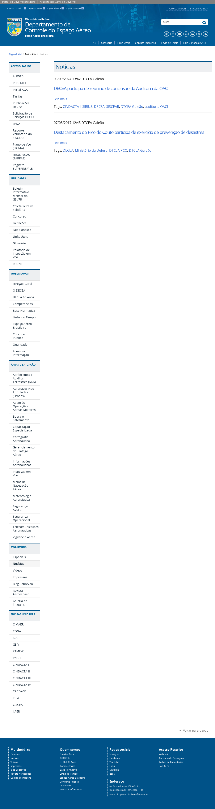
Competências (67, 766)
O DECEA (64, 758)
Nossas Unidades (23, 614)
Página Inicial (15, 54)
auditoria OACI (156, 106)
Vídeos (14, 762)
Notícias (14, 758)
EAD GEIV (164, 766)
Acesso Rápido (21, 66)
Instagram (114, 754)
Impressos (15, 766)
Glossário (106, 42)
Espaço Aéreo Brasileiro (72, 777)
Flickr (112, 766)
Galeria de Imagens (20, 777)
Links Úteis (123, 42)
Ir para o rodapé (75, 8)
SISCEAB (112, 106)
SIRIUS (87, 106)
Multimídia (18, 547)
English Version (199, 8)
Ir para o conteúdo (17, 8)
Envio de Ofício (169, 42)
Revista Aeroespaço (20, 773)
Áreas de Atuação (23, 364)
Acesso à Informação (71, 789)
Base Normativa (68, 769)
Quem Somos (20, 273)
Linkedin (114, 769)
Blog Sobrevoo (18, 769)
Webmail (163, 754)
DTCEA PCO (118, 150)
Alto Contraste (178, 8)
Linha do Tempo (69, 773)
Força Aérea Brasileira (39, 36)
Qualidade (65, 785)
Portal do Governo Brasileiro (18, 2)
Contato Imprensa (145, 42)
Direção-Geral (67, 754)
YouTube (114, 762)
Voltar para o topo (195, 730)
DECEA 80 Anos (68, 762)
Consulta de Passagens (171, 758)
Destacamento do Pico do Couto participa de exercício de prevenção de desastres (129, 132)
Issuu (112, 773)
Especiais (15, 754)
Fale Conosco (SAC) (194, 42)
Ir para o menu (37, 8)
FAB (94, 42)
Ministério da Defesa (91, 150)
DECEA (99, 106)
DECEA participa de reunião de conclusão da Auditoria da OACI (111, 88)
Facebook (114, 758)
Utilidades (18, 178)
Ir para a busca (56, 8)
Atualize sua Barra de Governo (58, 2)
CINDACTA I (72, 106)
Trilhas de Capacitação (171, 762)
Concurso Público (69, 781)
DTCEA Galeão (132, 106)
